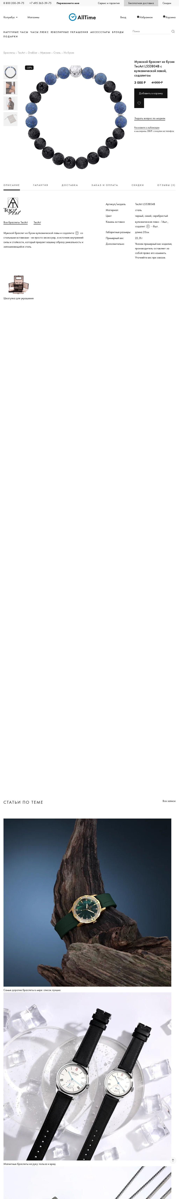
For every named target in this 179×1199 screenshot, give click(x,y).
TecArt (21, 52)
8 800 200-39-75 (13, 3)
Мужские (45, 52)
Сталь (57, 52)
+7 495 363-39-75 (40, 3)
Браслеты (9, 52)
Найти (173, 31)
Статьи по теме (23, 802)
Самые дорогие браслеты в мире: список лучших (31, 990)
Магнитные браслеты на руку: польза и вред (29, 1164)
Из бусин (69, 52)
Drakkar (32, 52)
